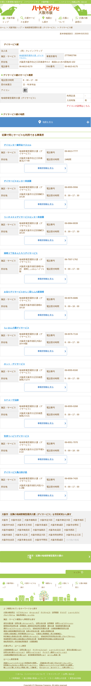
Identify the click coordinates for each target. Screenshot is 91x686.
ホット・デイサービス (14, 364)
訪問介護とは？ (25, 647)
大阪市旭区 (78, 520)
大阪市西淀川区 (38, 535)
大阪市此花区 (54, 530)
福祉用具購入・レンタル (25, 612)
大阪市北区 (16, 520)
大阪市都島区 (30, 520)
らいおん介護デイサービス (16, 328)
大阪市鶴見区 (23, 530)
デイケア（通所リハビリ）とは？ (55, 649)
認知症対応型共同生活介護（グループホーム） (58, 633)
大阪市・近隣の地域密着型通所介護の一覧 (45, 555)
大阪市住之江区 (73, 535)
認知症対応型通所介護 (41, 625)
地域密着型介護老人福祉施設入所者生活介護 (20, 636)
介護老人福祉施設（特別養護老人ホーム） (19, 631)
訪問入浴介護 (41, 620)
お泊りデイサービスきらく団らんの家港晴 (24, 292)
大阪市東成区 (56, 525)
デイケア (63, 609)
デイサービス (45, 609)
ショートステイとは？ (57, 647)
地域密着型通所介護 (62, 623)
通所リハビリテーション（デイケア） (17, 625)
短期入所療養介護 (47, 628)
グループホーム (9, 612)
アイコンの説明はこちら (78, 106)
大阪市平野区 (41, 540)
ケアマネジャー (22, 609)
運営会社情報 (75, 675)
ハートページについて (35, 671)
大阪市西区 (69, 530)
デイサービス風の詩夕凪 (15, 472)
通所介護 (50, 623)
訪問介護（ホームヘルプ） (24, 620)
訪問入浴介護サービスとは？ (14, 649)
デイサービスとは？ (40, 647)
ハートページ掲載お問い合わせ (74, 2)
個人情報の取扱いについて (35, 675)
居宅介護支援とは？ (74, 647)
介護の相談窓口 (9, 609)
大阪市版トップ (15, 27)
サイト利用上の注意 (57, 675)
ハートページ (48, 2)
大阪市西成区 (56, 540)
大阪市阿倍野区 (55, 535)
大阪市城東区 (8, 530)
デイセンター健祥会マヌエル (17, 145)
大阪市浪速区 (41, 525)
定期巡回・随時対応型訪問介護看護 (33, 623)
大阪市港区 (7, 535)
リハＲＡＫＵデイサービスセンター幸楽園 (24, 217)
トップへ (77, 569)
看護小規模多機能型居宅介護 (14, 628)
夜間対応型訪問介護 (11, 623)
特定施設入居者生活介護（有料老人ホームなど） (22, 633)
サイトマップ (54, 671)
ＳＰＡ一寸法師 (11, 400)
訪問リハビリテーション (64, 620)
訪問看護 (55, 609)
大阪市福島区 (39, 530)
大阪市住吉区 (8, 540)
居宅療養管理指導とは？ (37, 652)
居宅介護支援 (8, 620)
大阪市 (5, 520)
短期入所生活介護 (32, 628)
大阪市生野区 (72, 525)
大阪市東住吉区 (24, 540)
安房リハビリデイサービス (16, 436)
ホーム (3, 27)
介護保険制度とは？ (11, 647)
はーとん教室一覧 (54, 652)
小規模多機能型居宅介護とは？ (15, 652)
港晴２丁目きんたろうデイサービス (21, 253)
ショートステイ (74, 609)
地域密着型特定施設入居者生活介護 (51, 636)
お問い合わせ (68, 671)
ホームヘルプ (34, 609)
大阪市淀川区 (46, 520)
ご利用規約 (15, 675)
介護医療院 (34, 638)
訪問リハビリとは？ (33, 649)
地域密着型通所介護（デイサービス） (41, 27)
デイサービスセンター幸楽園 (17, 181)
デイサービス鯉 (66, 27)
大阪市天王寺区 (24, 525)
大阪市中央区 (8, 525)
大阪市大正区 (21, 535)
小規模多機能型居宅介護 (60, 625)
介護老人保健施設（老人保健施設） (49, 631)
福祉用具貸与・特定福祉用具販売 (16, 638)
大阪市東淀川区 (63, 520)
